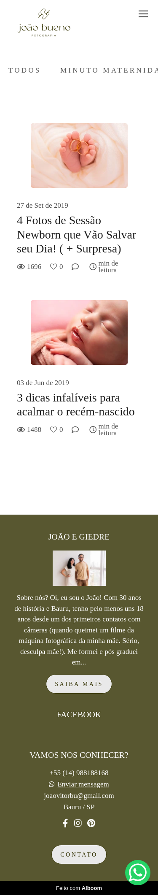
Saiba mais (79, 684)
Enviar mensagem (83, 784)
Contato (78, 854)
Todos (24, 70)
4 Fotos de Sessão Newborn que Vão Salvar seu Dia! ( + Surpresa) (76, 234)
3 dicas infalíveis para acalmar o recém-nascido (76, 404)
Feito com (79, 888)
